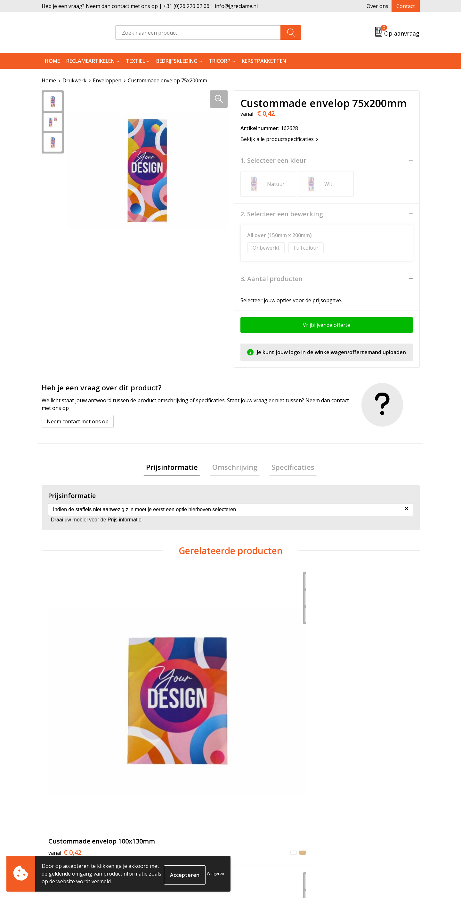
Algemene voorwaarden (360, 785)
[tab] (177, 468)
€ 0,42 (64, 687)
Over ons (377, 6)
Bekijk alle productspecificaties (279, 138)
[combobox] (198, 32)
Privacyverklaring (353, 805)
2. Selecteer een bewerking (281, 214)
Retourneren (254, 795)
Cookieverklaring (352, 795)
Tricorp (219, 60)
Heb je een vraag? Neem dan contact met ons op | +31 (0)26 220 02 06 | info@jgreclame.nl (150, 6)
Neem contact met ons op (78, 421)
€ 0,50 (159, 687)
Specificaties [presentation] (288, 468)
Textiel (135, 60)
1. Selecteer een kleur (273, 160)
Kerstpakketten (264, 60)
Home (52, 60)
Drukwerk (74, 80)
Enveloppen (107, 80)
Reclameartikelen (90, 60)
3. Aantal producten (271, 278)
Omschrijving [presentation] (234, 468)
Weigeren (215, 873)
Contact (405, 6)
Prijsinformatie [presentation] (177, 468)
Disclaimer (344, 814)
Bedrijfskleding (177, 60)
